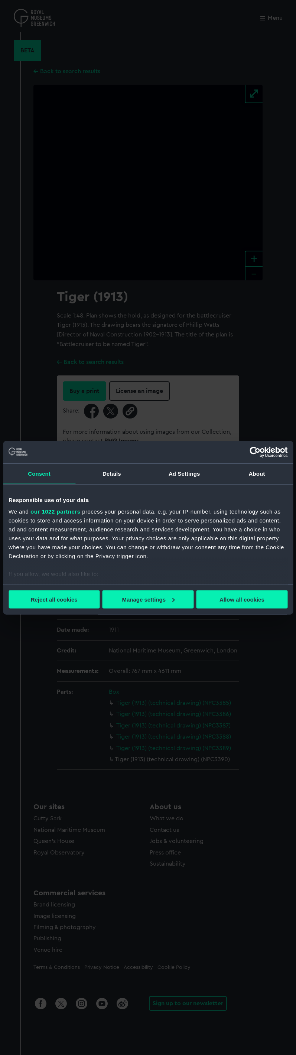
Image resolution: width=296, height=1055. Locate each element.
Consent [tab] (39, 473)
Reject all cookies (54, 599)
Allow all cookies (241, 599)
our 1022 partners (55, 511)
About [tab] (256, 473)
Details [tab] (112, 473)
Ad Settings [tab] (184, 473)
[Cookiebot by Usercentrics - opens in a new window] (254, 452)
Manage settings (148, 599)
